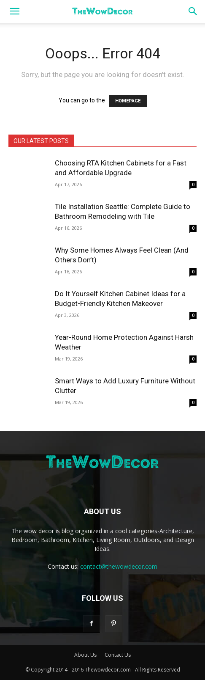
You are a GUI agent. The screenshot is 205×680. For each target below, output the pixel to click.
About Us (85, 654)
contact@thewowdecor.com (118, 566)
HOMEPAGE (127, 101)
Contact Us (118, 654)
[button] (14, 11)
